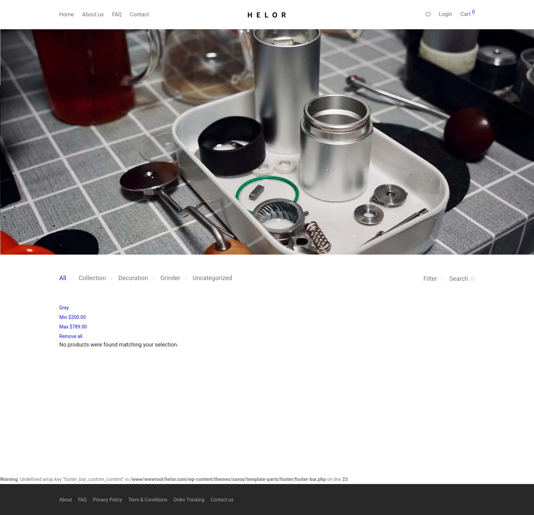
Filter (430, 278)
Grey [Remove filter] (64, 307)
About (65, 499)
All (62, 277)
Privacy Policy (107, 499)
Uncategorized (212, 277)
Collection (92, 277)
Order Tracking (189, 499)
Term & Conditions (148, 499)
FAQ (117, 14)
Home (66, 14)
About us (93, 14)
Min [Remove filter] (72, 317)
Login (445, 14)
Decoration (133, 277)
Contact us (221, 499)
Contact (139, 14)
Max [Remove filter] (73, 326)
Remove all (70, 336)
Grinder (170, 277)
